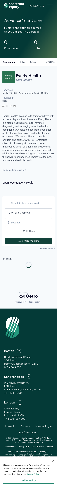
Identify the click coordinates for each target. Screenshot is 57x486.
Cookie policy (34, 302)
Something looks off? (14, 170)
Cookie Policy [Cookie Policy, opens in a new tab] (33, 474)
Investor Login (43, 426)
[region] (28, 471)
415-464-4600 (13, 392)
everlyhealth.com (24, 80)
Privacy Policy (24, 446)
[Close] (53, 460)
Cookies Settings (28, 480)
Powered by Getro (47, 248)
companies (8, 62)
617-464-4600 (12, 367)
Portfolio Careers (36, 6)
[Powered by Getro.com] (28, 295)
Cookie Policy (38, 446)
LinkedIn (10, 426)
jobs (22, 62)
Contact (25, 426)
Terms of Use (10, 446)
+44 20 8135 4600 (15, 418)
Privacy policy (20, 302)
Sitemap (49, 446)
